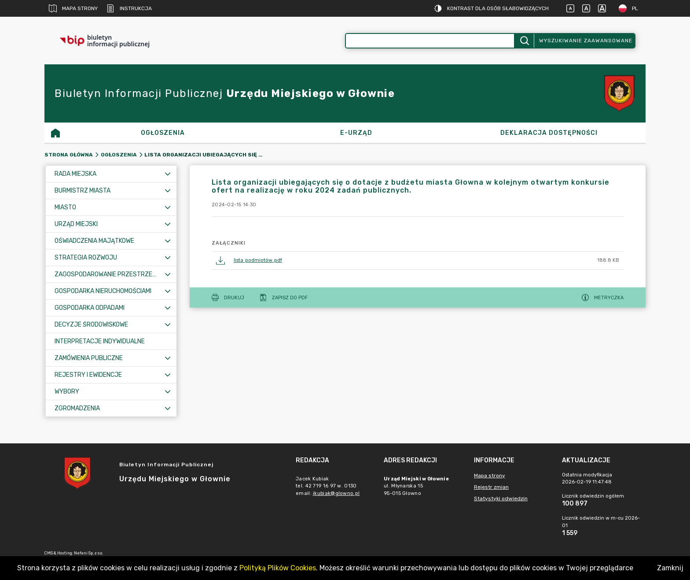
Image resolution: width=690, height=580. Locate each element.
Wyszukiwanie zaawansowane (585, 40)
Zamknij (670, 568)
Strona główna (68, 155)
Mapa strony (73, 8)
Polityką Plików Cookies (277, 568)
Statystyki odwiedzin (501, 498)
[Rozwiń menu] (167, 174)
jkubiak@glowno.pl (336, 493)
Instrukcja (129, 8)
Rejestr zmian (491, 487)
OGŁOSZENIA (119, 155)
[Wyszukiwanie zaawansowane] (430, 41)
